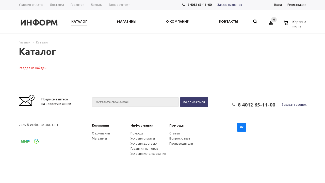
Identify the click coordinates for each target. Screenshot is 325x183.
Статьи (174, 133)
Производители (181, 143)
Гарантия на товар (144, 148)
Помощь (176, 125)
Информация (142, 125)
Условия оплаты (143, 138)
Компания (100, 125)
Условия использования (148, 153)
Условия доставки (144, 143)
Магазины (99, 138)
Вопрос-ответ (179, 138)
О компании (101, 133)
